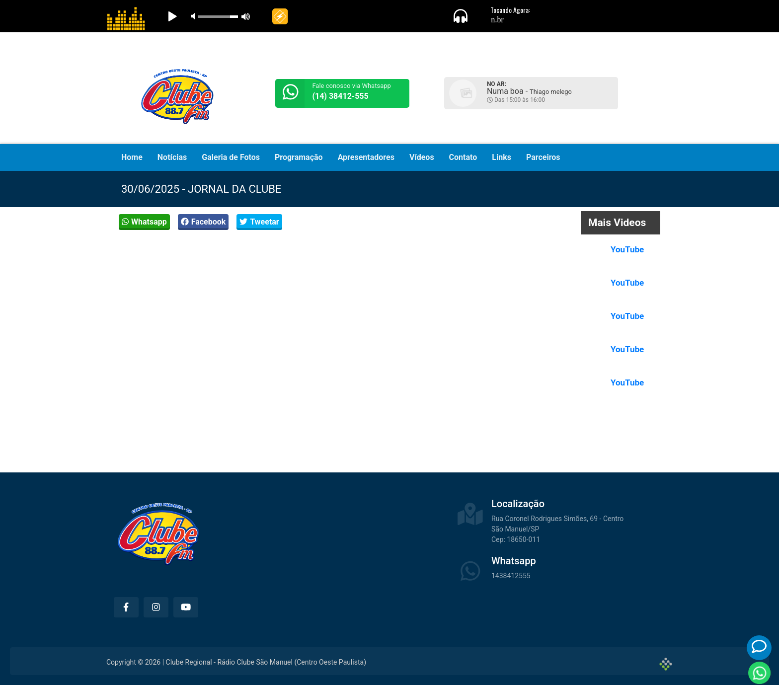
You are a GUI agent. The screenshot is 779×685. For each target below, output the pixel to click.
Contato (463, 157)
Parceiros (543, 157)
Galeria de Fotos (231, 157)
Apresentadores (366, 157)
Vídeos (421, 157)
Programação (299, 157)
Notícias (172, 157)
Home (132, 157)
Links (501, 157)
